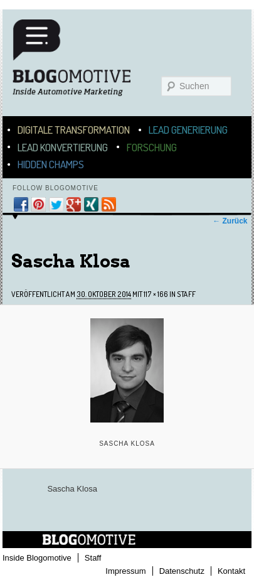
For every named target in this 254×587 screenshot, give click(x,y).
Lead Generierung (188, 129)
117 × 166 (156, 294)
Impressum (125, 571)
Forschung (152, 147)
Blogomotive (80, 63)
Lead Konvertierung (63, 147)
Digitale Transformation (74, 129)
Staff (186, 294)
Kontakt (231, 571)
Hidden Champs (51, 164)
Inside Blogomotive (37, 558)
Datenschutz (181, 571)
